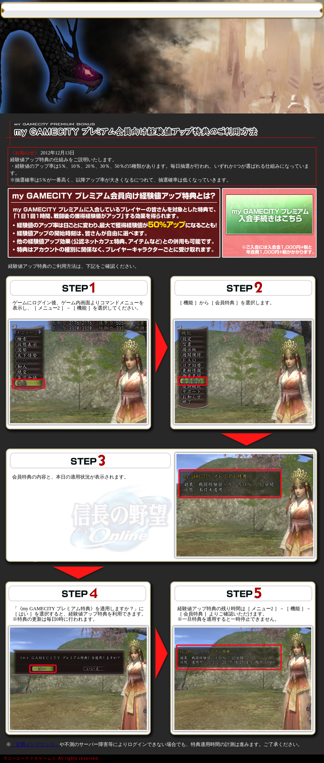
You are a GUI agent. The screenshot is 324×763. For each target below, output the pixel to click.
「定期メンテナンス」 (35, 744)
